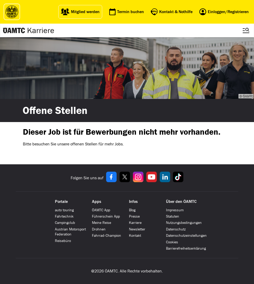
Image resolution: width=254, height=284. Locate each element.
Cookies (172, 242)
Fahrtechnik (64, 216)
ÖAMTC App (101, 210)
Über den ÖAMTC (181, 201)
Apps (96, 201)
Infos (133, 201)
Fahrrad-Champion (106, 236)
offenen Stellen (83, 144)
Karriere (40, 30)
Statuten (172, 216)
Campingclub (65, 223)
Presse (134, 216)
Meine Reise (101, 223)
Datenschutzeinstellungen (186, 236)
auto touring (64, 210)
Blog (132, 210)
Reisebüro (63, 241)
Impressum (175, 210)
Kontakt (135, 236)
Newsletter (137, 229)
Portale (61, 201)
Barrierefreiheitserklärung (186, 248)
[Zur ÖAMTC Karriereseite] (14, 30)
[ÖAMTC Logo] (10, 12)
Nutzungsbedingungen (184, 223)
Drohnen (99, 229)
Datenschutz (176, 229)
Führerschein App (106, 216)
